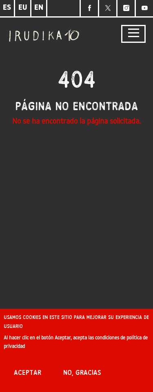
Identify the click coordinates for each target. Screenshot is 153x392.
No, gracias (82, 375)
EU (22, 8)
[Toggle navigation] (133, 34)
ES (7, 8)
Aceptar (27, 375)
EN (38, 8)
